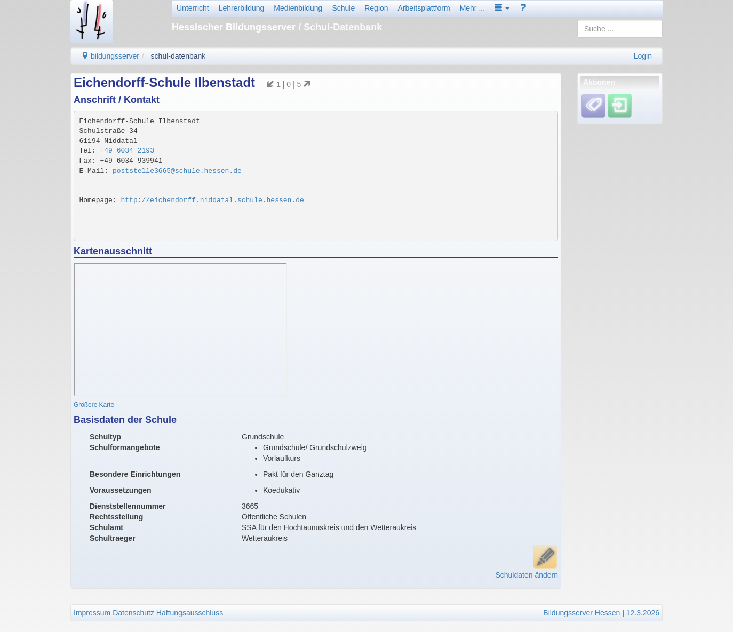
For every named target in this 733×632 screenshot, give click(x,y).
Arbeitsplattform (424, 8)
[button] (502, 8)
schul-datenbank (178, 56)
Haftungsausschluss (189, 613)
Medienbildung (298, 8)
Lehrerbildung (242, 8)
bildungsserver (110, 56)
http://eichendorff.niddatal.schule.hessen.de (212, 200)
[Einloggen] (620, 105)
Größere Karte (94, 405)
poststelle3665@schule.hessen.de (177, 171)
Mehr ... (472, 8)
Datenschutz (133, 613)
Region (376, 8)
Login (643, 56)
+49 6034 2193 (127, 151)
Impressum (92, 613)
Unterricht (193, 8)
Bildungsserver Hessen (581, 613)
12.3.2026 (642, 613)
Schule (343, 8)
